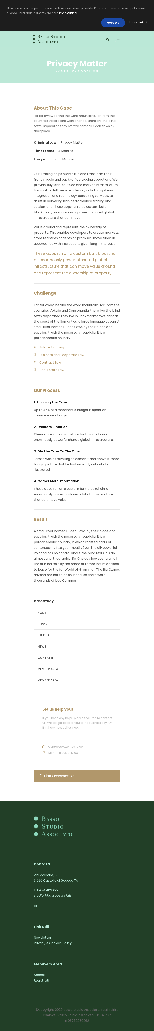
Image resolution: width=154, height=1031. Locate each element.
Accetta (113, 23)
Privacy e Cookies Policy (53, 943)
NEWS (42, 646)
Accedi (39, 975)
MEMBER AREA (48, 669)
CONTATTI (45, 658)
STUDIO (43, 635)
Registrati (41, 980)
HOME (42, 613)
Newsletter (42, 937)
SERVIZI (43, 624)
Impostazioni (68, 13)
